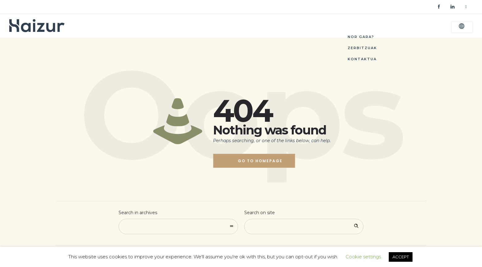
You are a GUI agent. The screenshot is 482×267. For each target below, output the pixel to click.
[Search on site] (304, 226)
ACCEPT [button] (400, 256)
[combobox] (178, 226)
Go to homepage (260, 160)
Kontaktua (362, 59)
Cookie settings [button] (363, 257)
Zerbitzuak (362, 48)
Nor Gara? (361, 37)
